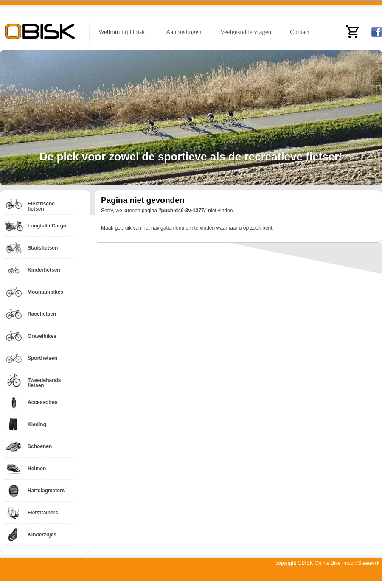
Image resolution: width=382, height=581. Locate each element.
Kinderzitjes (42, 535)
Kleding (37, 424)
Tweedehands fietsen (44, 382)
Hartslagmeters (46, 491)
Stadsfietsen (43, 248)
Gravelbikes (42, 336)
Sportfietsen (42, 358)
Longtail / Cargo (47, 226)
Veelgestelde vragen (245, 31)
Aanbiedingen (184, 31)
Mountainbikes (45, 292)
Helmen (37, 469)
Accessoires (43, 402)
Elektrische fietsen (41, 206)
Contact (300, 31)
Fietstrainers (43, 513)
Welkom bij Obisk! (122, 31)
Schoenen (40, 446)
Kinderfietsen (44, 270)
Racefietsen (42, 314)
